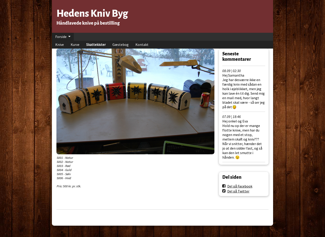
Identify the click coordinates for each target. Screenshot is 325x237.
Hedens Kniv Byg (92, 13)
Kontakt (142, 44)
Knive (59, 44)
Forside (61, 36)
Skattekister (96, 44)
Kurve (75, 44)
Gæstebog (120, 44)
